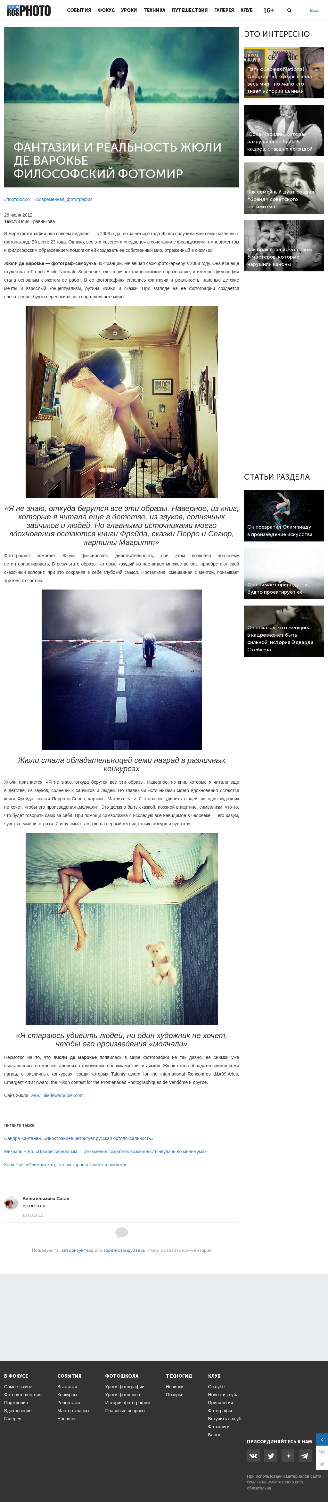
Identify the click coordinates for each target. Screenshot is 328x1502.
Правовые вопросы (125, 1410)
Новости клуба (223, 1394)
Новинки (175, 1386)
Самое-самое (18, 1386)
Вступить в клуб (225, 1418)
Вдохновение (18, 1410)
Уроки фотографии (124, 1386)
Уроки (129, 10)
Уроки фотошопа (122, 1394)
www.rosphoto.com (285, 1482)
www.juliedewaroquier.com (57, 1095)
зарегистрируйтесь (124, 1250)
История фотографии (127, 1402)
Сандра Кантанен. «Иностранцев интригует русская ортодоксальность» (78, 1138)
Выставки (67, 1386)
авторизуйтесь (77, 1250)
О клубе (216, 1386)
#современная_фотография (63, 199)
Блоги (214, 1434)
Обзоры (174, 1394)
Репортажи (68, 1402)
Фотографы (220, 1410)
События (79, 10)
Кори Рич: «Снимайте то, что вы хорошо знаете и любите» (65, 1164)
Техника (154, 10)
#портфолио (17, 199)
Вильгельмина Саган (46, 1198)
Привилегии (220, 1402)
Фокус (106, 10)
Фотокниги (219, 1426)
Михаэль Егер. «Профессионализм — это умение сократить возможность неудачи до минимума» (105, 1151)
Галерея (224, 10)
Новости (66, 1418)
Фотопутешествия (22, 1394)
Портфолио (16, 1402)
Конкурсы (67, 1394)
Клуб (247, 10)
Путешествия (190, 10)
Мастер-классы (73, 1410)
